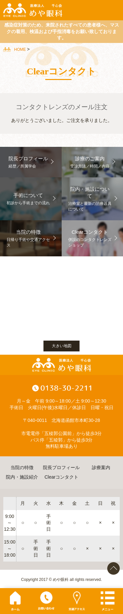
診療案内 (101, 467)
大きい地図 (62, 346)
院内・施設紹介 (22, 477)
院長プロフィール (61, 467)
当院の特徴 (21, 467)
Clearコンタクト (61, 477)
